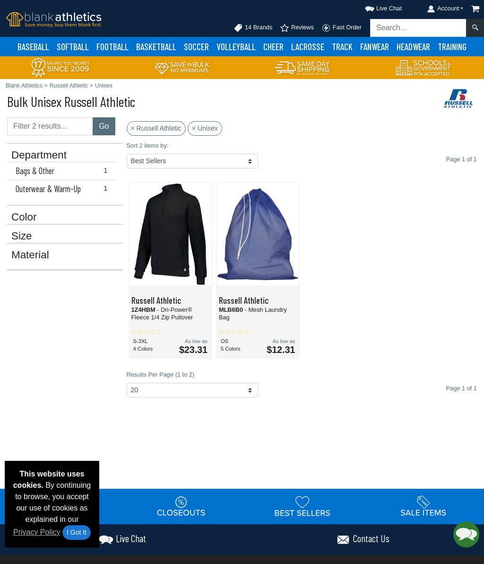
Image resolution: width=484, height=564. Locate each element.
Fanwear (374, 46)
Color (24, 217)
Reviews (297, 28)
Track (342, 46)
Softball (73, 46)
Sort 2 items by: (148, 145)
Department (39, 155)
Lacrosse (307, 46)
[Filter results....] (50, 126)
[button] (375, 7)
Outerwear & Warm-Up (64, 189)
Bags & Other (64, 171)
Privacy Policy (36, 532)
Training (452, 46)
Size (21, 236)
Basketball (156, 46)
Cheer (273, 46)
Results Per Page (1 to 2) (161, 374)
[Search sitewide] (418, 28)
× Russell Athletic (156, 128)
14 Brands (252, 28)
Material (30, 255)
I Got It (76, 532)
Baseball (33, 46)
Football (112, 46)
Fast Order (341, 28)
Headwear (413, 46)
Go (104, 126)
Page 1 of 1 (461, 388)
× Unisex (205, 128)
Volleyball (236, 46)
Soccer (196, 46)
